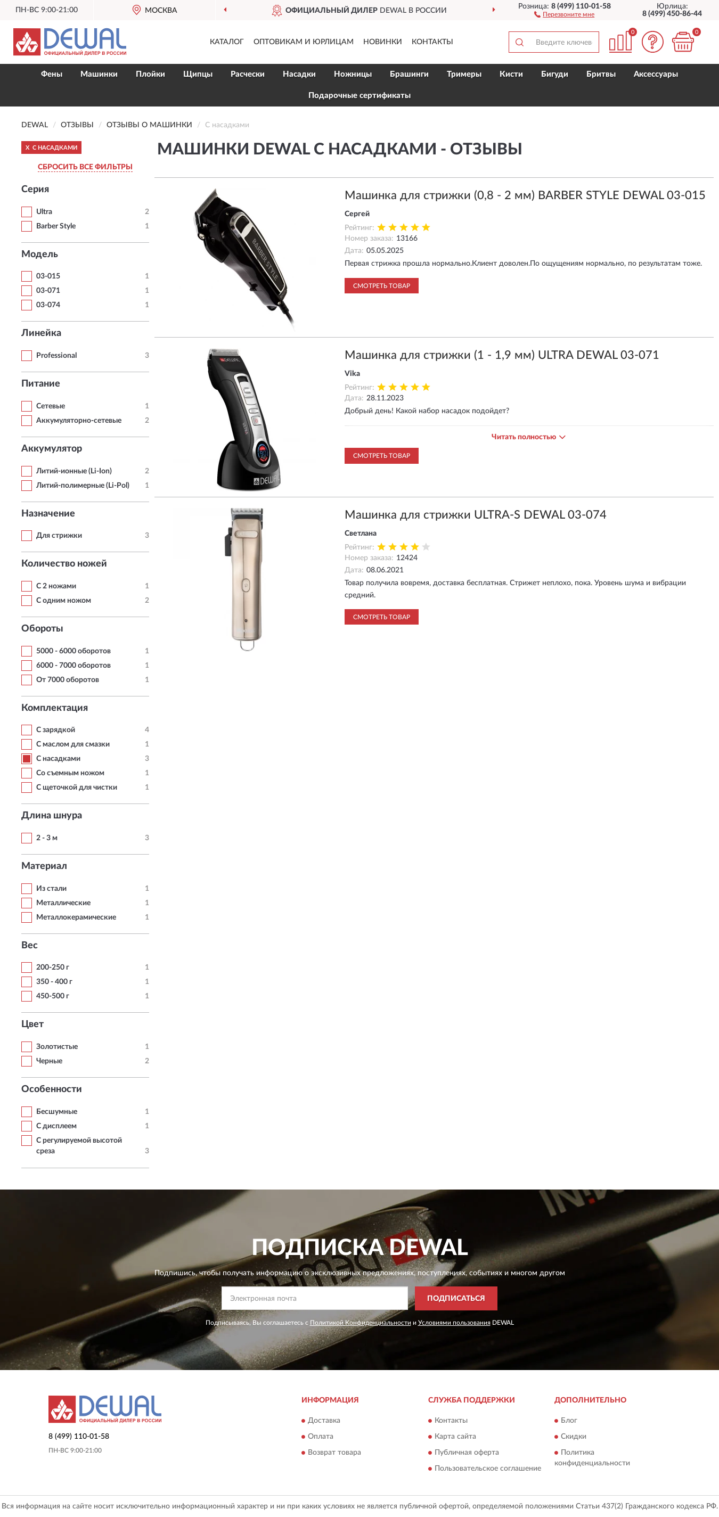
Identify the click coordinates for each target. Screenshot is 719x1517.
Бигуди (554, 74)
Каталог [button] (227, 42)
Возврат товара (334, 1452)
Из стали (51, 888)
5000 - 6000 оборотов (73, 651)
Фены (51, 74)
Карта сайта (455, 1436)
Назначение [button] (48, 514)
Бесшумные (56, 1112)
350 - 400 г (54, 982)
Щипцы (198, 74)
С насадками (58, 758)
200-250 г (52, 967)
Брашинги (409, 74)
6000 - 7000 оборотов (73, 665)
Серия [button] (35, 189)
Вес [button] (29, 945)
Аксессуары (656, 74)
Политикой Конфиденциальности (360, 1322)
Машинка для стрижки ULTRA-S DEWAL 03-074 (476, 515)
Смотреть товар (381, 286)
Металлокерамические (76, 917)
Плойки (150, 74)
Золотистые (57, 1047)
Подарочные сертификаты (359, 96)
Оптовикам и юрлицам (304, 42)
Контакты (432, 42)
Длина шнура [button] (51, 816)
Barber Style (56, 226)
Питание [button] (40, 384)
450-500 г (52, 996)
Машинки (99, 74)
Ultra (44, 212)
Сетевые (50, 406)
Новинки (382, 42)
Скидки (573, 1436)
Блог (569, 1420)
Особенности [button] (51, 1089)
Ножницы (353, 74)
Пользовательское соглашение (488, 1468)
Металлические (63, 903)
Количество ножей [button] (64, 564)
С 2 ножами (56, 586)
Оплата (320, 1436)
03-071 (48, 290)
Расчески (248, 74)
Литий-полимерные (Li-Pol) (82, 485)
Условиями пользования (454, 1322)
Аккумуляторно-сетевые (78, 420)
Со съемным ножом (70, 773)
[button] (564, 14)
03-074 (48, 305)
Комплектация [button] (54, 708)
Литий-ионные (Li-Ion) (74, 471)
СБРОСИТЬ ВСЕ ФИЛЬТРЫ (85, 167)
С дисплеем (56, 1126)
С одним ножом (63, 600)
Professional (56, 355)
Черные (49, 1061)
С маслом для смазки (73, 744)
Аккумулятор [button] (51, 449)
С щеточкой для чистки (76, 787)
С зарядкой (55, 730)
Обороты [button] (42, 629)
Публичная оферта (467, 1452)
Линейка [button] (41, 333)
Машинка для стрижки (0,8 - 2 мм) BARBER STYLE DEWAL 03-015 (525, 195)
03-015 (48, 276)
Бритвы (601, 74)
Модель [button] (39, 254)
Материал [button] (44, 866)
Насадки (299, 74)
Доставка (324, 1420)
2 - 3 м (47, 838)
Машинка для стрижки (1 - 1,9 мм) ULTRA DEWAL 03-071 (502, 355)
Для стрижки (59, 535)
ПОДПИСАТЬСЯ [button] (456, 1298)
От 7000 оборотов (67, 680)
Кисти (511, 74)
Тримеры (464, 74)
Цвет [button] (32, 1024)
